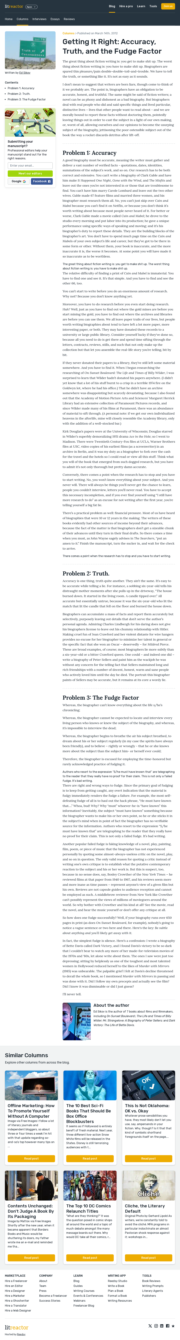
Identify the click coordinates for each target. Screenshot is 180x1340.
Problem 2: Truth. (19, 94)
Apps (31, 7)
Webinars (79, 1300)
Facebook (41, 181)
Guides (78, 1286)
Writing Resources (120, 1300)
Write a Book (116, 1286)
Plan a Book (115, 1291)
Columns (22, 19)
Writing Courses (83, 1291)
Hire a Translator (16, 1305)
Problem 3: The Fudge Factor (27, 99)
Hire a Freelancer (16, 1281)
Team (42, 1286)
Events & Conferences (88, 1295)
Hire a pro (126, 6)
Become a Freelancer (53, 1295)
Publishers (149, 1295)
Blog (112, 6)
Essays (55, 19)
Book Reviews (151, 1281)
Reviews (69, 19)
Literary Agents (152, 1291)
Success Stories (49, 1300)
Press (42, 1291)
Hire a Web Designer (18, 1310)
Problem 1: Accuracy (21, 88)
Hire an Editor (14, 1286)
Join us (168, 6)
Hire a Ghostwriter (17, 1300)
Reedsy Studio (117, 1281)
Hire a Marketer (15, 1295)
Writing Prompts (152, 1286)
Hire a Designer (15, 1291)
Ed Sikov (24, 72)
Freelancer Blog (83, 1305)
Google (19, 181)
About (43, 1281)
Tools (153, 6)
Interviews (39, 19)
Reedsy (21, 1334)
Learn (141, 6)
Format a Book (117, 1295)
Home (8, 19)
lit (14, 6)
